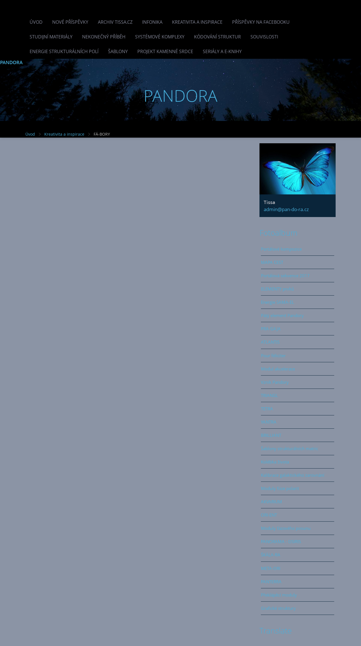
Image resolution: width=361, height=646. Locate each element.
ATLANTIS (270, 342)
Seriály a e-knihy (222, 51)
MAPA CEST (272, 262)
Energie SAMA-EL (277, 302)
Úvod (36, 22)
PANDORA (11, 62)
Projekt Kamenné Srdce (165, 51)
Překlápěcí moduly (279, 595)
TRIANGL (269, 395)
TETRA (267, 408)
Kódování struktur (217, 37)
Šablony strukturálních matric (289, 448)
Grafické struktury (278, 608)
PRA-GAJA (271, 328)
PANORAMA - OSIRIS (281, 541)
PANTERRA (271, 581)
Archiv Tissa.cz (115, 22)
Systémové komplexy (159, 37)
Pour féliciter (273, 355)
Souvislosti (264, 37)
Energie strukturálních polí (64, 51)
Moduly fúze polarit (280, 488)
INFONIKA (152, 22)
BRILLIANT (271, 435)
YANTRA (268, 422)
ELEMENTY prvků (277, 289)
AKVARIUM (271, 501)
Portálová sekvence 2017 (285, 275)
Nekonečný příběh (104, 37)
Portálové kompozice (281, 249)
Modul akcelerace (278, 369)
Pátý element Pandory (282, 315)
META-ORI (270, 568)
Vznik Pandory (275, 382)
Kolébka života (275, 462)
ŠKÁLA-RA (270, 555)
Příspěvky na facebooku (261, 22)
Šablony (118, 51)
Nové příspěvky (70, 22)
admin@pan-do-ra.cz (286, 209)
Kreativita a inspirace (197, 22)
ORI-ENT (269, 515)
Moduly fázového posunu (286, 528)
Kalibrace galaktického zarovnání (292, 475)
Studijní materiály (51, 37)
